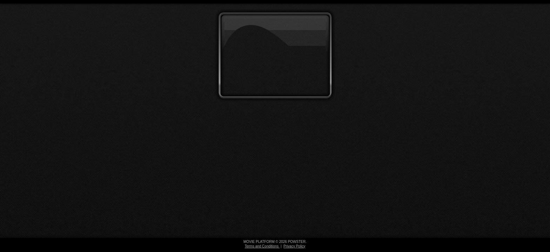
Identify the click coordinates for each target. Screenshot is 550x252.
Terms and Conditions (262, 246)
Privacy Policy (294, 246)
